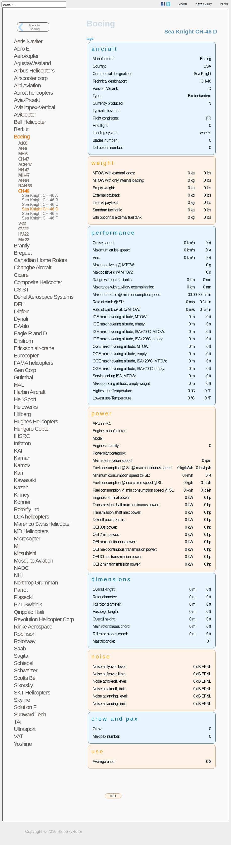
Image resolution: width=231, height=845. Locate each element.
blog (224, 4)
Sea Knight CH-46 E (40, 213)
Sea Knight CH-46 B (40, 200)
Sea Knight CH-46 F (40, 218)
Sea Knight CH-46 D (40, 209)
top (113, 796)
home (183, 4)
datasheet (204, 4)
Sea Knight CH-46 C (40, 204)
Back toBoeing (34, 27)
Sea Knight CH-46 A (40, 195)
